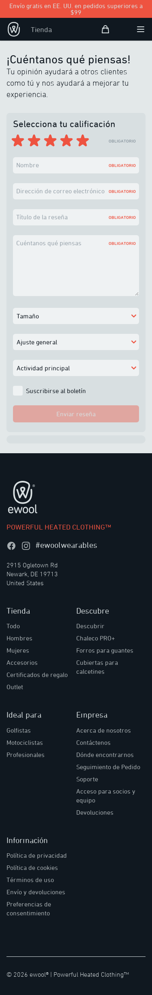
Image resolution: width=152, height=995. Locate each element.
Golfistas (18, 730)
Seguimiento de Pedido (108, 766)
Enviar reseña (76, 413)
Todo (13, 625)
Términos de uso (30, 879)
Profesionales (25, 754)
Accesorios (22, 662)
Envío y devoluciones (35, 892)
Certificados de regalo (37, 674)
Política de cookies (32, 867)
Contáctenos (93, 742)
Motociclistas (24, 742)
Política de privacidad (36, 855)
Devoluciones (94, 812)
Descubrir (90, 625)
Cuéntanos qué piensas (48, 243)
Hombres (19, 638)
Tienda (41, 29)
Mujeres (17, 650)
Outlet (14, 686)
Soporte (87, 779)
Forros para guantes (104, 650)
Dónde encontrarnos (105, 754)
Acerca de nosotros (103, 730)
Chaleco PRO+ (95, 638)
